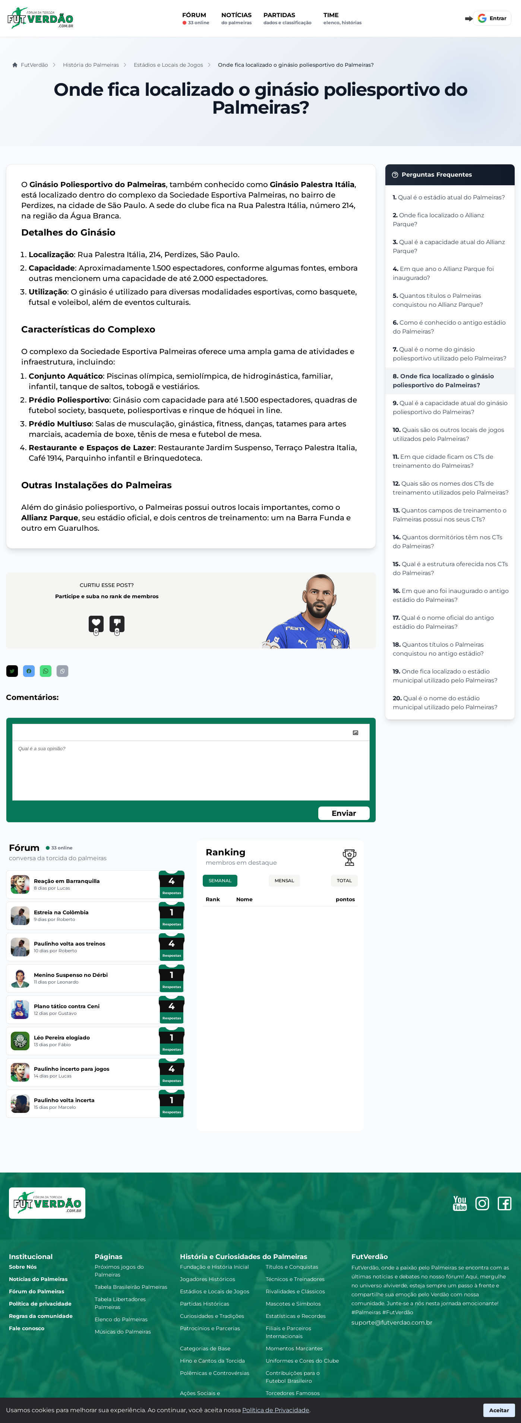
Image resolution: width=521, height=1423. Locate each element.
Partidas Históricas (204, 1303)
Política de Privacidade (275, 1410)
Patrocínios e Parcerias (210, 1328)
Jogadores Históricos (207, 1279)
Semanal (220, 880)
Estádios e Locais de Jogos (214, 1291)
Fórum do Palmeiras (36, 1291)
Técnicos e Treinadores (295, 1279)
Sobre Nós (23, 1266)
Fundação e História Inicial (214, 1266)
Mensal (284, 880)
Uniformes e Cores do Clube (302, 1360)
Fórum (195, 19)
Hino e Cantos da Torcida (212, 1360)
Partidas (287, 19)
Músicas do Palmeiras (123, 1331)
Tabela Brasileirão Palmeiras (131, 1287)
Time (342, 19)
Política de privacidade (40, 1303)
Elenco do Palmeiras (121, 1319)
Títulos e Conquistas (292, 1266)
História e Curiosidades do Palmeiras (243, 1257)
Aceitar (499, 1410)
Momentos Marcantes (294, 1348)
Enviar (344, 813)
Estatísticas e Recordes (296, 1316)
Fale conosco (26, 1328)
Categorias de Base (205, 1348)
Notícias (236, 19)
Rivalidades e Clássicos (295, 1291)
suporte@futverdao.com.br (391, 1322)
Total (344, 880)
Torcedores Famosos (293, 1393)
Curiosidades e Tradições (212, 1316)
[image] (355, 732)
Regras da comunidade (41, 1316)
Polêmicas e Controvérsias (214, 1373)
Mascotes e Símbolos (293, 1303)
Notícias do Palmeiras (38, 1279)
